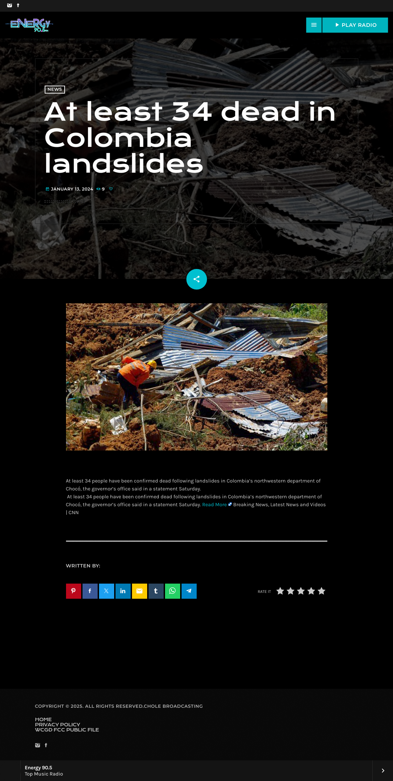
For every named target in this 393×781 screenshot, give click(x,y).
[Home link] (29, 25)
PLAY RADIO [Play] (355, 24)
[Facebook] (18, 5)
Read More (214, 504)
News (54, 89)
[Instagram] (9, 5)
